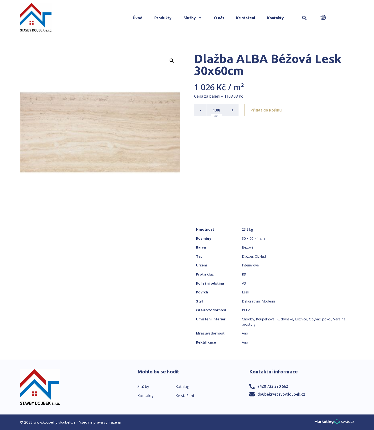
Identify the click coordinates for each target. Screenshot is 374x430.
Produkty (162, 18)
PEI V (246, 310)
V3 (244, 283)
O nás (219, 18)
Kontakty (275, 18)
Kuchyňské (284, 319)
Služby (192, 18)
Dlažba (247, 256)
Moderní (268, 301)
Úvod (137, 18)
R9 (244, 274)
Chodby (248, 319)
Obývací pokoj (320, 319)
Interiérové (250, 265)
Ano (245, 333)
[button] (304, 18)
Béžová (248, 247)
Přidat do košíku (266, 110)
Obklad (260, 256)
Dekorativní (251, 301)
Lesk (245, 292)
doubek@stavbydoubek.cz (281, 394)
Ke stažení (245, 18)
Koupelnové (265, 319)
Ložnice (301, 319)
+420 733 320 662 (272, 386)
